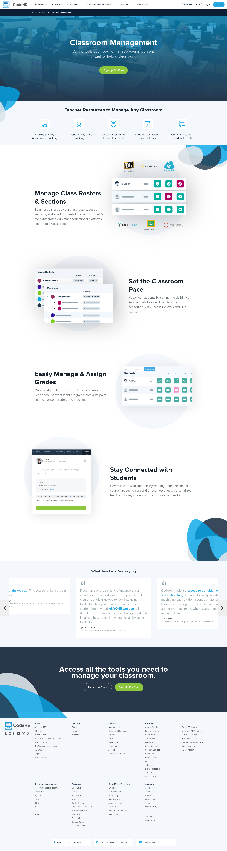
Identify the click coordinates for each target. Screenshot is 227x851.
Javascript (39, 791)
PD (183, 723)
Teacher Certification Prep (193, 742)
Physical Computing (117, 810)
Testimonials (77, 795)
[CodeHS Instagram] (10, 734)
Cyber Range (41, 757)
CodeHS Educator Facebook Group (113, 842)
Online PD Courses (190, 727)
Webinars (76, 814)
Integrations (113, 746)
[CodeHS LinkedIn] (14, 734)
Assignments (114, 727)
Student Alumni (78, 826)
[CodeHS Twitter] (23, 734)
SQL (37, 810)
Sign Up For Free (113, 70)
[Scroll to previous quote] (4, 608)
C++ (37, 807)
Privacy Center (151, 799)
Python (38, 795)
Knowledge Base (79, 810)
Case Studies (78, 788)
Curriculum (150, 723)
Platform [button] (57, 4)
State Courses (151, 746)
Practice (148, 761)
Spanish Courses (152, 750)
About (147, 788)
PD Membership (188, 750)
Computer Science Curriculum (48, 738)
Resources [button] (143, 4)
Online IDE (40, 731)
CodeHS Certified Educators (67, 842)
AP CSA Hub (150, 772)
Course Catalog (152, 727)
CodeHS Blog (78, 803)
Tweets (75, 799)
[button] (40, 4)
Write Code (113, 742)
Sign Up (219, 4)
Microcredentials (189, 746)
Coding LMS (40, 727)
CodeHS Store (147, 842)
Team (147, 791)
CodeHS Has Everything (119, 784)
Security (148, 816)
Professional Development (46, 746)
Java (37, 799)
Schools (75, 731)
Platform (42, 12)
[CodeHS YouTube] (18, 734)
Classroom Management (61, 12)
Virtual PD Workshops (191, 735)
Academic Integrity (116, 753)
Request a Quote (192, 4)
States (75, 791)
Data (110, 738)
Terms (147, 803)
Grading (111, 735)
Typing (38, 753)
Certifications (41, 742)
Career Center (78, 822)
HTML (38, 803)
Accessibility (150, 820)
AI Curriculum (151, 776)
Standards (149, 753)
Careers (148, 795)
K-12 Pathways (151, 735)
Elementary (150, 742)
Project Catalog (152, 731)
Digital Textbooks (152, 769)
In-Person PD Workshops (192, 731)
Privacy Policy (151, 807)
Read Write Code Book (82, 807)
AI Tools (111, 750)
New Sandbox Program (46, 788)
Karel (37, 814)
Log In (207, 4)
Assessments (114, 799)
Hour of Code (151, 757)
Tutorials (149, 765)
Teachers (76, 735)
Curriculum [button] (73, 4)
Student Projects (79, 818)
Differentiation (114, 791)
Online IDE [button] (125, 4)
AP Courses (150, 738)
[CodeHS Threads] (28, 734)
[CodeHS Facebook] (6, 734)
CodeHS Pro (40, 735)
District (75, 727)
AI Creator (39, 750)
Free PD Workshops (190, 738)
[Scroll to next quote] (222, 608)
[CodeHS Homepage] (16, 4)
